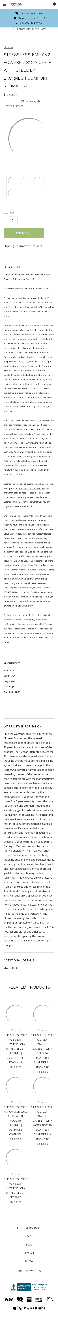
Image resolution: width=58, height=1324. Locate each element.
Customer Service (29, 1228)
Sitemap (29, 1261)
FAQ (29, 1236)
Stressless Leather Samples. (32, 488)
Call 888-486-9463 (29, 22)
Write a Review (14, 106)
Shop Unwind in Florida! (29, 18)
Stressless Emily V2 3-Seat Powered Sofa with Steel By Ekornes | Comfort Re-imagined (15, 1048)
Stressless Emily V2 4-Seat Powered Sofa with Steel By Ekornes (15, 1188)
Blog (29, 1244)
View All (29, 1253)
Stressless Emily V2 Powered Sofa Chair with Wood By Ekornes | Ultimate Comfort (15, 1120)
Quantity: (9, 212)
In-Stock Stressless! (29, 13)
